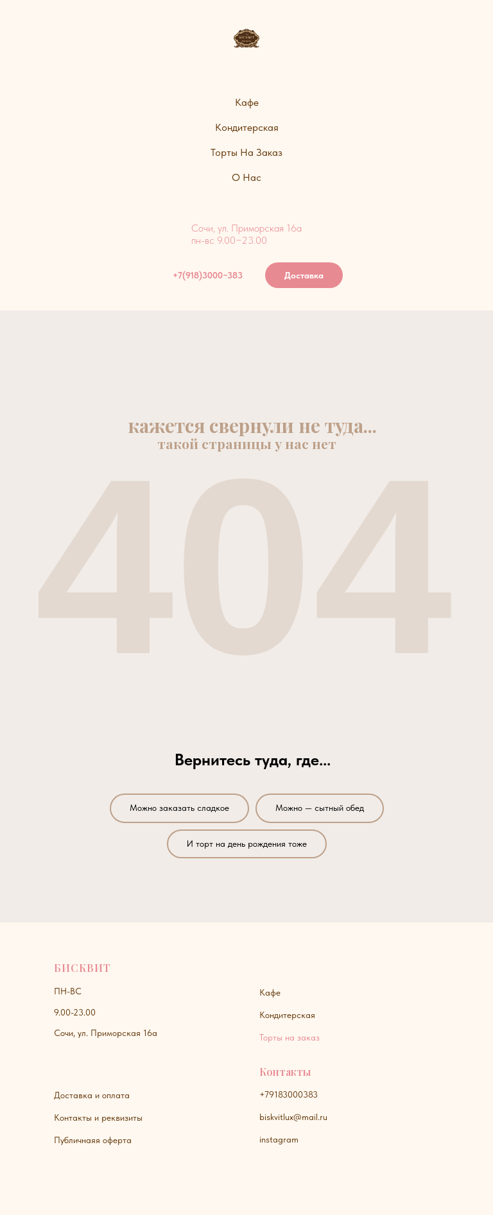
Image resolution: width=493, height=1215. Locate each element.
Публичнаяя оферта (93, 1140)
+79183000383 (288, 1094)
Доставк (70, 1095)
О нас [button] (246, 177)
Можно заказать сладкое (179, 808)
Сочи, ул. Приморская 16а (105, 1033)
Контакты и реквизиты (98, 1117)
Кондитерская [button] (247, 127)
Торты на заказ (289, 1037)
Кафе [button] (247, 102)
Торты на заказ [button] (246, 152)
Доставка (304, 275)
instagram (278, 1139)
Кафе (270, 992)
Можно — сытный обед (319, 808)
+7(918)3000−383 (208, 275)
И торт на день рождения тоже (247, 843)
